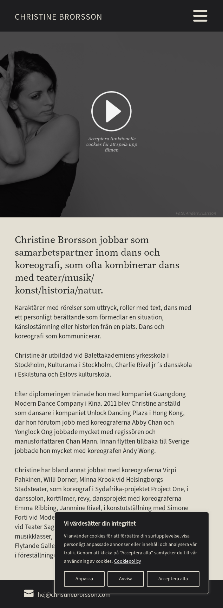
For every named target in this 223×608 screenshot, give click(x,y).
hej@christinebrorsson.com (67, 594)
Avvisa (125, 578)
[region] (131, 553)
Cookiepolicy (127, 561)
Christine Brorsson (59, 16)
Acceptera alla (173, 578)
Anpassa (84, 578)
